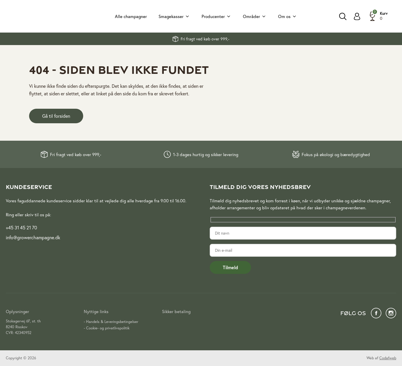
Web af (381, 358)
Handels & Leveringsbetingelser (112, 321)
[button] (378, 16)
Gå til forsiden (56, 116)
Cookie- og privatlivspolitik (107, 328)
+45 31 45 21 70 (21, 227)
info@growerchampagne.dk (33, 237)
